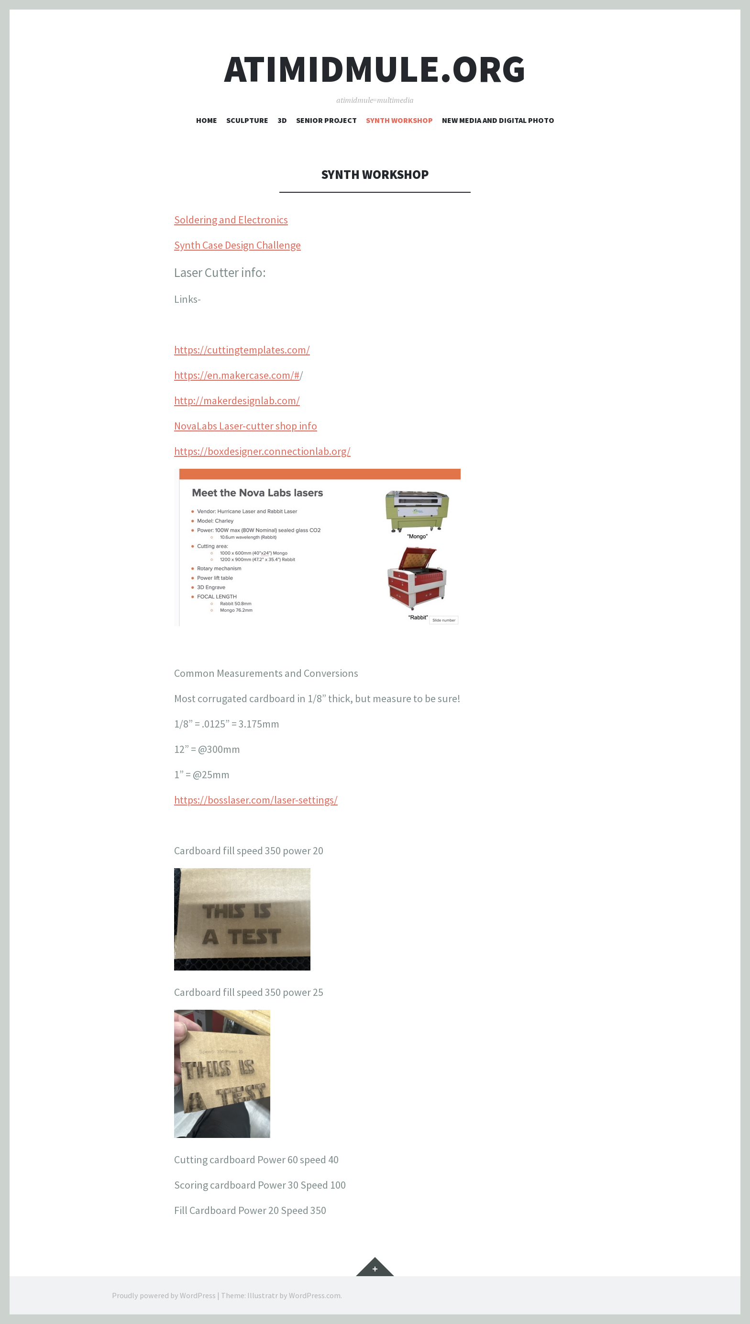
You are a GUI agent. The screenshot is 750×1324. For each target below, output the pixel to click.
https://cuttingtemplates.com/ (242, 349)
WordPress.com (315, 1295)
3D (282, 120)
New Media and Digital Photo (498, 120)
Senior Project (326, 120)
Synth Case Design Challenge (237, 245)
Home (206, 120)
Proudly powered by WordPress (164, 1295)
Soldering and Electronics (231, 219)
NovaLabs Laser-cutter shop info (245, 425)
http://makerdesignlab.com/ (237, 400)
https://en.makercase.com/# (236, 375)
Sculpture (247, 120)
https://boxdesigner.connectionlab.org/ (262, 451)
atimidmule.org (375, 68)
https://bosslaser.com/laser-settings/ (256, 799)
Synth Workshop (399, 120)
